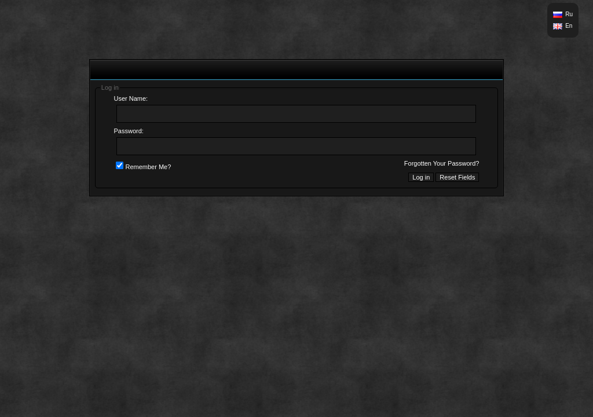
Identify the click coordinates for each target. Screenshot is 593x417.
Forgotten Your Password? (441, 163)
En (568, 26)
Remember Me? (143, 166)
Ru (569, 14)
